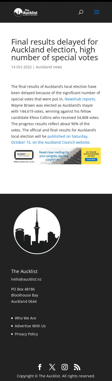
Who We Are (25, 317)
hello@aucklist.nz (26, 278)
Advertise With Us (30, 324)
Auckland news (49, 65)
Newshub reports (80, 97)
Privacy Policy (26, 332)
